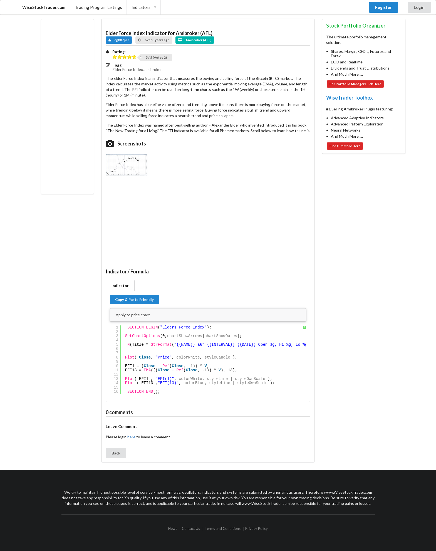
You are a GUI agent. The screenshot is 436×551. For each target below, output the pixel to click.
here (131, 436)
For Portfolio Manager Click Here (355, 84)
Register (383, 7)
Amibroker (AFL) (194, 40)
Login (419, 7)
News (172, 528)
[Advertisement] (67, 106)
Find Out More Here (345, 146)
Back (116, 453)
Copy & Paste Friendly (134, 299)
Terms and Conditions (223, 528)
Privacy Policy (256, 528)
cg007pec (119, 40)
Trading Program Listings (98, 7)
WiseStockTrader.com (43, 7)
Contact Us (191, 528)
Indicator (120, 285)
